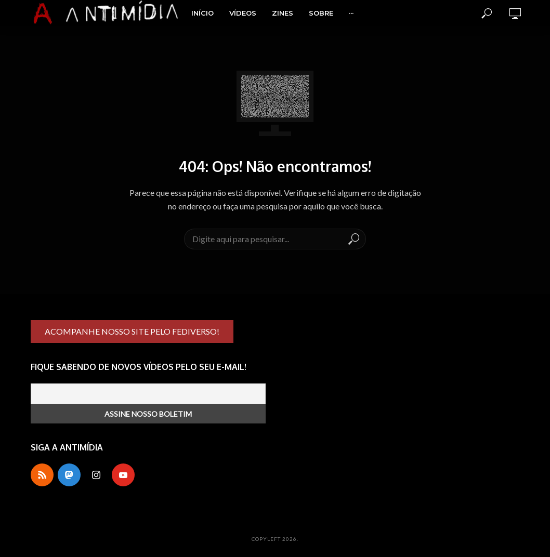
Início (202, 13)
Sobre (321, 13)
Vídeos (242, 13)
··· (351, 13)
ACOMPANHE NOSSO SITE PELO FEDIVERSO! (132, 331)
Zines (282, 13)
